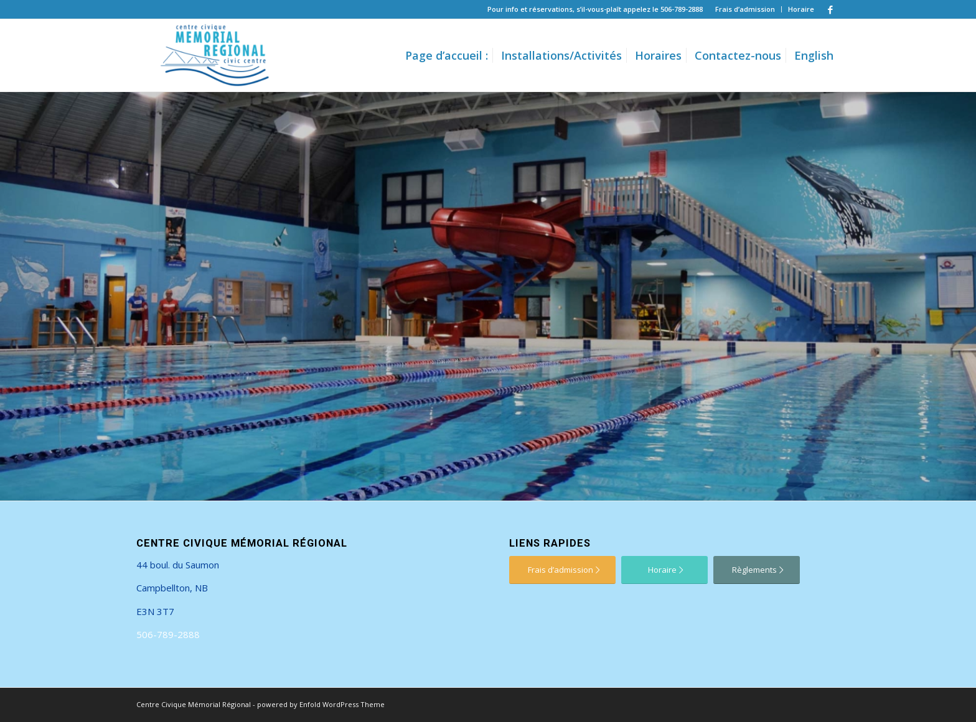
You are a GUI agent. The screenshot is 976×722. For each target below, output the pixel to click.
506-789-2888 (681, 9)
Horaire (801, 9)
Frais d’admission (745, 9)
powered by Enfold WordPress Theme (321, 704)
